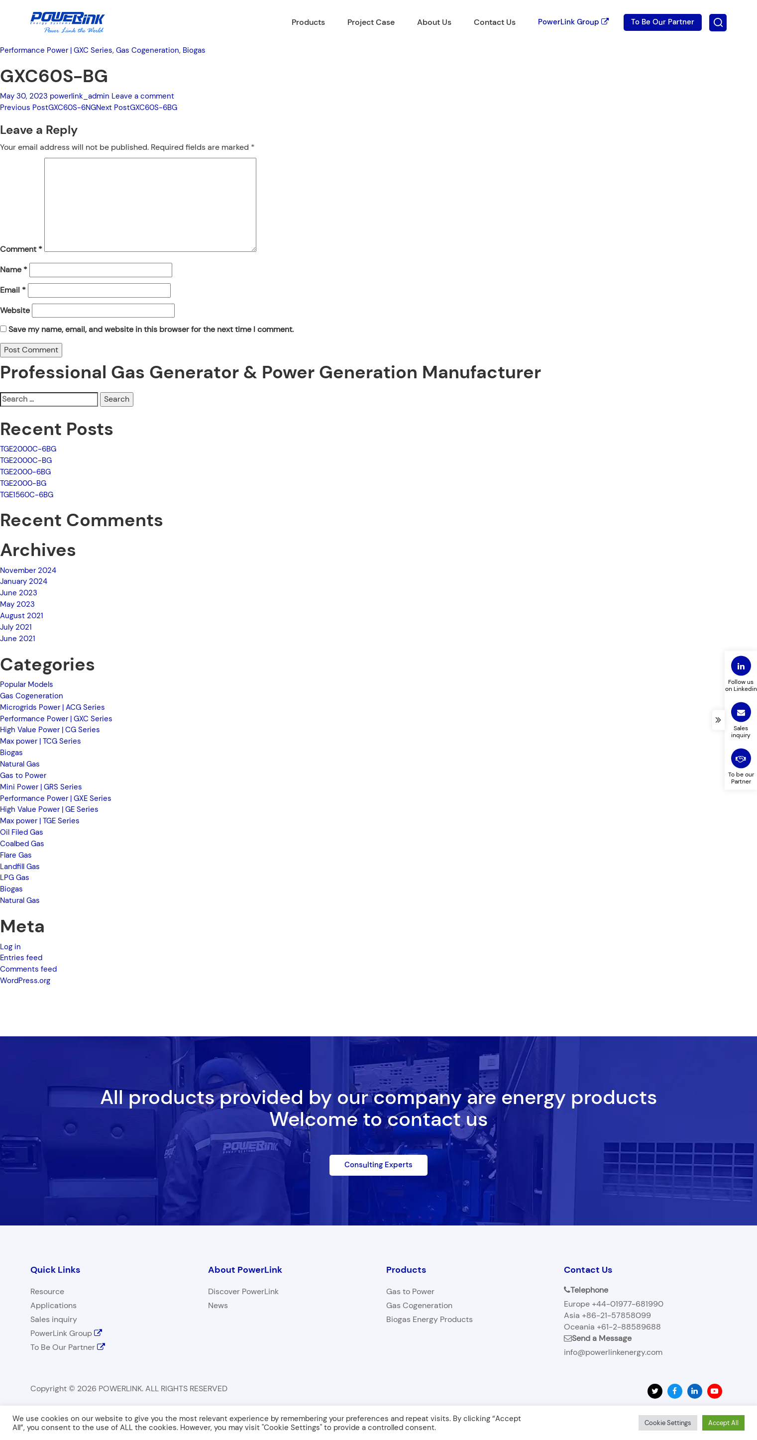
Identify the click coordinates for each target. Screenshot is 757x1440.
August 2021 (22, 615)
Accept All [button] (723, 1423)
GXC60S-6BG (144, 107)
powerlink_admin (83, 96)
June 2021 (18, 638)
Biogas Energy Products (429, 1320)
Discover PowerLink (243, 1292)
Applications (53, 1306)
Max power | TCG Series (43, 741)
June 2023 (19, 592)
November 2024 (29, 570)
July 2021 (17, 627)
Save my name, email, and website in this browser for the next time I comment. (151, 329)
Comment (21, 249)
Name (13, 269)
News (218, 1306)
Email (13, 290)
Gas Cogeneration (154, 50)
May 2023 (18, 604)
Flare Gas (17, 855)
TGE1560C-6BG (29, 494)
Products (303, 22)
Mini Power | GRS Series (42, 786)
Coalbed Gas (24, 843)
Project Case (366, 22)
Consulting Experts (379, 1165)
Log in (10, 946)
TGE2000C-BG (28, 460)
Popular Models (28, 684)
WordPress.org (26, 980)
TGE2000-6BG (27, 471)
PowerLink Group (570, 22)
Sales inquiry (53, 1320)
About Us (429, 22)
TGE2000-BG (25, 483)
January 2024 (25, 581)
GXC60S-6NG (50, 107)
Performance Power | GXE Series (58, 798)
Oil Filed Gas (23, 832)
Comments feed (29, 969)
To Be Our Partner (661, 22)
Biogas (203, 50)
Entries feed (22, 957)
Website (15, 310)
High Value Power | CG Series (53, 729)
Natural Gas (21, 764)
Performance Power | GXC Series (59, 50)
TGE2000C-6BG (30, 448)
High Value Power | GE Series (52, 809)
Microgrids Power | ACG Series (55, 707)
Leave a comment (149, 96)
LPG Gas (15, 877)
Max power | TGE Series (42, 820)
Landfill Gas (21, 866)
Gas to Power (24, 775)
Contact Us (490, 22)
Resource (47, 1292)
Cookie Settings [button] (668, 1423)
